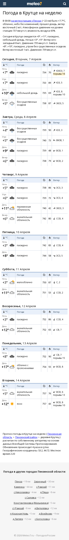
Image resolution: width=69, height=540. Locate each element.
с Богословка (42, 519)
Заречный (40, 481)
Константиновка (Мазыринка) (31, 503)
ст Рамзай (18, 508)
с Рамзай (41, 486)
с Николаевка (22, 492)
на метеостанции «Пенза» (26, 20)
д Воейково (45, 513)
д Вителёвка (41, 508)
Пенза (18, 481)
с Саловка (30, 497)
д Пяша (44, 492)
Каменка (19, 486)
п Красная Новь (19, 513)
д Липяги (18, 519)
